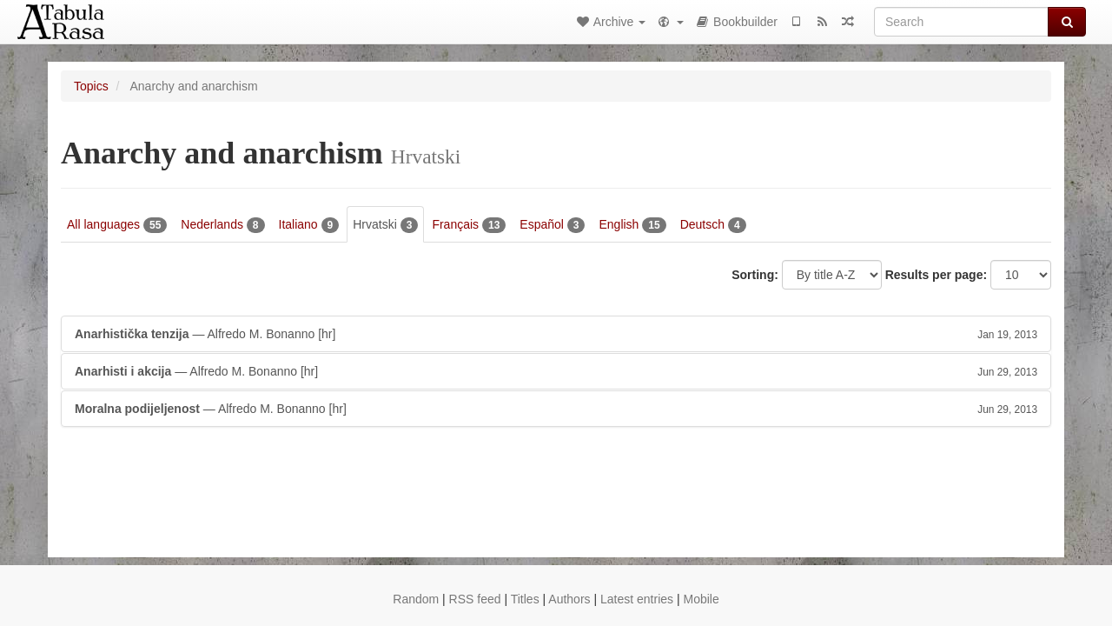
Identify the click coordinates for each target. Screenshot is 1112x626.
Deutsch (713, 225)
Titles (525, 599)
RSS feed (475, 599)
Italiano (309, 225)
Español (552, 225)
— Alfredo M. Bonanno (556, 334)
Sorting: (754, 275)
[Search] (961, 22)
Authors (569, 599)
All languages (117, 225)
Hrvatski (385, 225)
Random (416, 599)
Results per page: (936, 275)
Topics (91, 86)
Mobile (700, 599)
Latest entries (636, 599)
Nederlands (222, 225)
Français (469, 225)
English (632, 225)
